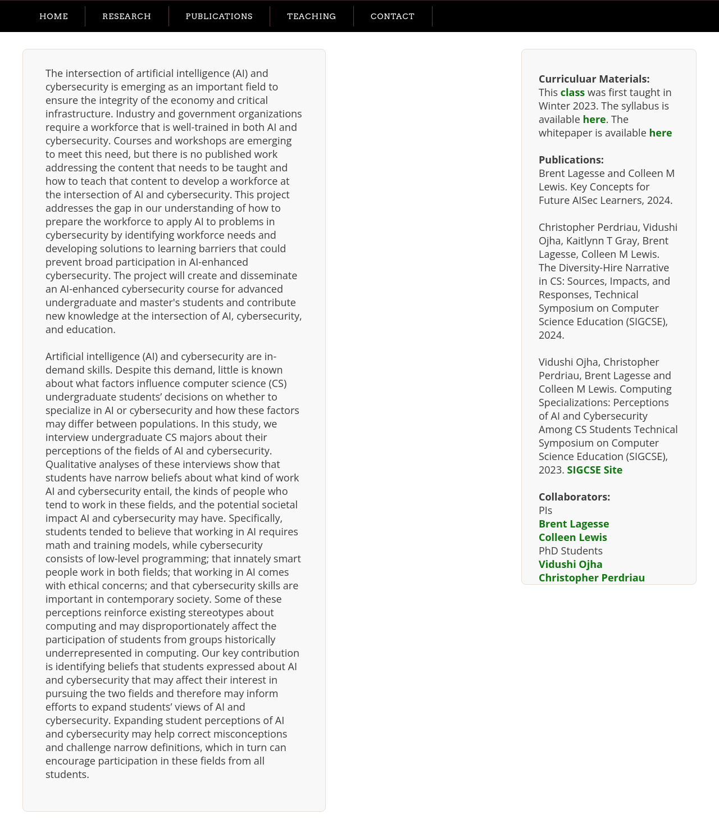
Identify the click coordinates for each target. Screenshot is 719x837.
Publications (219, 16)
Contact (393, 16)
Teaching (311, 16)
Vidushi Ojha (571, 564)
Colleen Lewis (573, 537)
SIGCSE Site (595, 469)
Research (126, 16)
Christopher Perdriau (592, 577)
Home (53, 16)
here (594, 119)
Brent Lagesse (574, 523)
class (573, 92)
